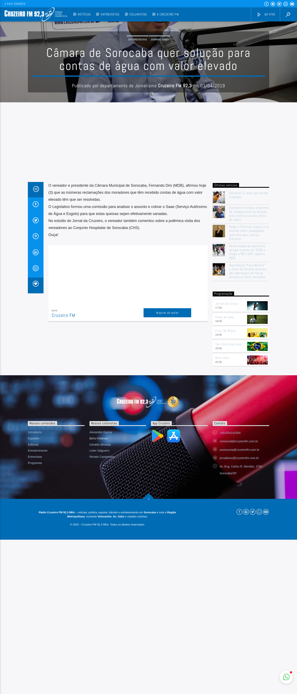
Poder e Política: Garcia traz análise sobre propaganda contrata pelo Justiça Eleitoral (249, 316)
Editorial (33, 528)
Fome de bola (224, 400)
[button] (286, 677)
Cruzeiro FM (63, 399)
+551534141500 (230, 516)
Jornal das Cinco (226, 387)
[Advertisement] (148, 234)
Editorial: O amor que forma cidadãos (248, 278)
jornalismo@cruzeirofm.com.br (239, 541)
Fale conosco (14, 4)
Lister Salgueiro (100, 534)
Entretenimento (37, 534)
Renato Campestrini (102, 540)
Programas (35, 546)
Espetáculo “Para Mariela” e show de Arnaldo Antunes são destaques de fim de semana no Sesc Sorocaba (247, 354)
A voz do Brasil (225, 414)
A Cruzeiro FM (168, 14)
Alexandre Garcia (101, 515)
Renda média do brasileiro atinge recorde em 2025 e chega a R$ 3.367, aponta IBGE (247, 335)
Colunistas (138, 14)
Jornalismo (160, 81)
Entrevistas (110, 14)
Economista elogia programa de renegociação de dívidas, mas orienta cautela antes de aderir (249, 297)
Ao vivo (266, 14)
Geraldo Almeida (100, 528)
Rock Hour (222, 441)
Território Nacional (228, 427)
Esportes (33, 521)
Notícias (84, 14)
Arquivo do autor (167, 396)
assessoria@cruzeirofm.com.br (239, 533)
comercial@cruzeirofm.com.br (239, 524)
